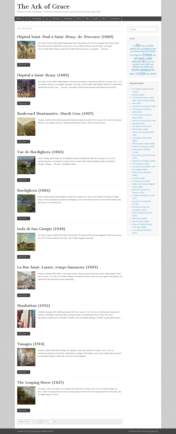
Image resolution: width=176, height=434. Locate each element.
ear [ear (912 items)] (142, 49)
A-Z (26, 19)
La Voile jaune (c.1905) (141, 181)
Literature (56, 19)
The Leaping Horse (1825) (40, 382)
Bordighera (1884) (34, 190)
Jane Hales (136, 103)
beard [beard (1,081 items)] (142, 46)
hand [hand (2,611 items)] (141, 58)
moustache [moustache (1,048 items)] (136, 64)
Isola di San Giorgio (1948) (41, 229)
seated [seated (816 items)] (151, 67)
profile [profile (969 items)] (141, 67)
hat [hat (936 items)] (145, 58)
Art (46, 19)
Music (79, 19)
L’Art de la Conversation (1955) (144, 106)
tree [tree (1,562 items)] (131, 73)
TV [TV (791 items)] (134, 73)
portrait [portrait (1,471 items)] (136, 66)
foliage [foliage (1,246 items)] (136, 55)
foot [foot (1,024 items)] (141, 55)
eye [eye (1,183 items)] (132, 51)
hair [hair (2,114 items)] (136, 58)
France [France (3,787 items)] (147, 54)
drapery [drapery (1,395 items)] (133, 49)
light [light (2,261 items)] (144, 61)
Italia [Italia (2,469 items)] (149, 58)
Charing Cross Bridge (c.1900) (143, 161)
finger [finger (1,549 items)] (152, 51)
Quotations (115, 19)
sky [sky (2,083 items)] (152, 69)
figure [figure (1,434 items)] (143, 51)
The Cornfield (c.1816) (140, 164)
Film (87, 19)
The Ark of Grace (43, 6)
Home (18, 19)
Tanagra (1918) (31, 344)
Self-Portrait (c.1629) (140, 129)
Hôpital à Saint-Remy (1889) (43, 75)
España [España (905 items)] (153, 49)
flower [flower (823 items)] (132, 55)
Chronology (37, 19)
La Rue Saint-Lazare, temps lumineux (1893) (57, 267)
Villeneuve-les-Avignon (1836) (143, 144)
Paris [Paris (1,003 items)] (152, 64)
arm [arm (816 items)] (134, 45)
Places (104, 19)
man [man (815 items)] (153, 61)
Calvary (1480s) (138, 95)
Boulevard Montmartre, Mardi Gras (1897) (55, 113)
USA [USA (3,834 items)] (142, 73)
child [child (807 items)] (146, 45)
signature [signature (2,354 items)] (145, 69)
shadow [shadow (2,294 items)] (136, 69)
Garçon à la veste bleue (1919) (144, 121)
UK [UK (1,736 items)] (137, 73)
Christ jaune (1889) (139, 218)
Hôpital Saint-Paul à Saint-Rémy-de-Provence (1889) (65, 37)
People (95, 19)
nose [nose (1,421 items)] (147, 64)
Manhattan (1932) (33, 305)
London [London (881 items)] (148, 61)
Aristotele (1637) (138, 124)
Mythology (68, 19)
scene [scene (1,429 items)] (146, 67)
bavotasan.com (154, 431)
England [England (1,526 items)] (147, 48)
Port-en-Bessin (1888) (140, 221)
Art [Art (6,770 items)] (137, 45)
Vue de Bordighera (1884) (40, 152)
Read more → (24, 65)
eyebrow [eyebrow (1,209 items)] (137, 51)
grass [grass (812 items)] (154, 55)
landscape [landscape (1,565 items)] (136, 61)
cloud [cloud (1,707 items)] (150, 45)
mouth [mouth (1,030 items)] (143, 64)
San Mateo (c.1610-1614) (142, 126)
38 (54, 421)
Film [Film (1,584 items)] (148, 51)
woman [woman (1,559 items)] (153, 73)
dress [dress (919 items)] (138, 49)
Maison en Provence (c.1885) (143, 147)
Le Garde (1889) (138, 178)
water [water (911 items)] (147, 74)
